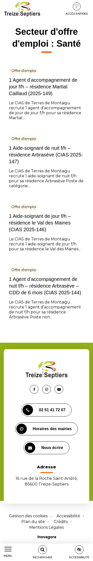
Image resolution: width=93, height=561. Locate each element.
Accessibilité (68, 516)
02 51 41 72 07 (44, 410)
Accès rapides (76, 8)
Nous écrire (44, 448)
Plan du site (33, 521)
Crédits (61, 521)
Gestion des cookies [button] (28, 516)
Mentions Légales (46, 527)
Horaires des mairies (44, 429)
